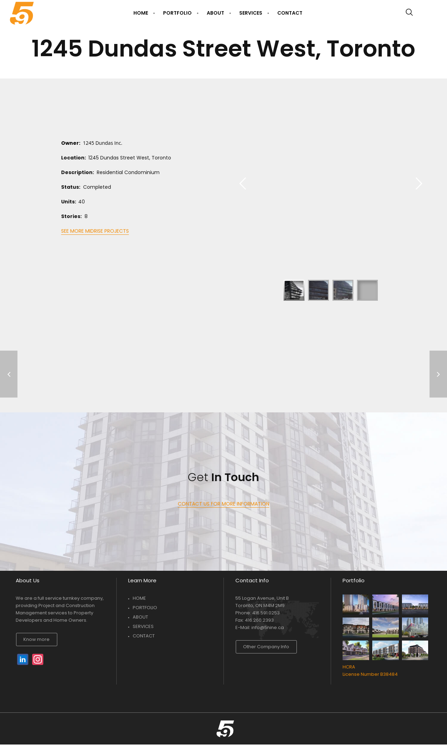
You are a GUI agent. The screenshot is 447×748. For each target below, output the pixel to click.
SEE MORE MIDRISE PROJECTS (95, 230)
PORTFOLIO (145, 607)
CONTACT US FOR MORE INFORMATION (223, 503)
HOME (139, 598)
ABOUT (140, 617)
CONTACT (144, 636)
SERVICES (143, 626)
